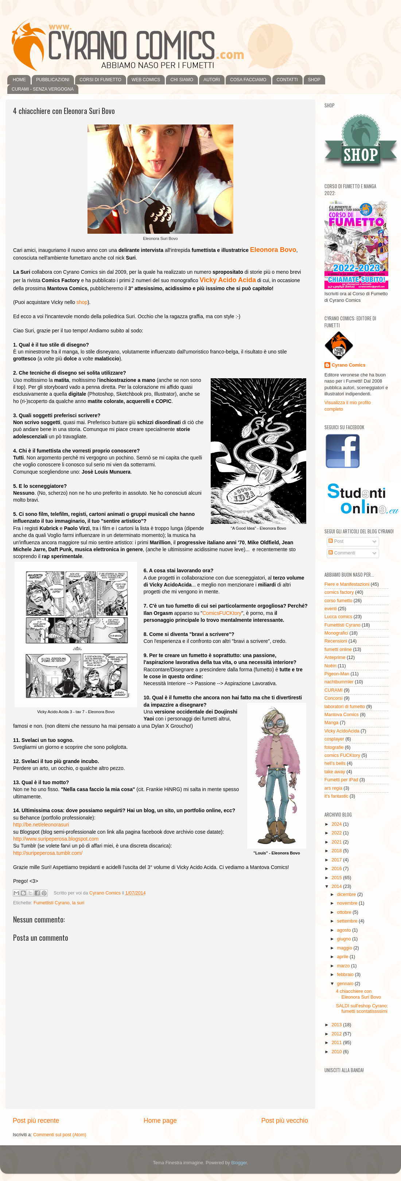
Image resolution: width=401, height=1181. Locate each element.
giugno (344, 938)
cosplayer (334, 739)
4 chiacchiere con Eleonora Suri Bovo (358, 994)
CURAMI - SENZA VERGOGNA (43, 89)
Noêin (330, 665)
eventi (330, 608)
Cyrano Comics (348, 365)
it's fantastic (336, 796)
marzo (344, 965)
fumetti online (338, 649)
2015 (337, 877)
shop (82, 302)
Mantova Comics (341, 714)
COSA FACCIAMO (248, 79)
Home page (160, 1120)
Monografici (336, 633)
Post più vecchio (284, 1120)
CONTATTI (287, 79)
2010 (337, 1051)
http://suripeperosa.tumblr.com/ (47, 853)
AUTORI (211, 79)
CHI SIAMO (181, 79)
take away (334, 771)
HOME (19, 79)
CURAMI (333, 690)
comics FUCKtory (342, 755)
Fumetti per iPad (341, 779)
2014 (337, 886)
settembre (348, 921)
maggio (345, 948)
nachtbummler (339, 681)
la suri (78, 902)
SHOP (314, 79)
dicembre (347, 894)
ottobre (345, 912)
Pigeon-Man (336, 673)
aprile (343, 956)
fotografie (334, 747)
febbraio (346, 974)
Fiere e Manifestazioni (346, 584)
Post (335, 541)
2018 (337, 850)
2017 (337, 859)
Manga (331, 722)
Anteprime (334, 657)
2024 (337, 824)
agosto (344, 930)
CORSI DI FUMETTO (100, 79)
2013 (337, 1024)
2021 (337, 842)
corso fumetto (338, 600)
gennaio (346, 983)
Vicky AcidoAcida (341, 731)
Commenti (341, 553)
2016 (337, 868)
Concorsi (333, 698)
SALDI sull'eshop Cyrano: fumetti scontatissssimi (362, 1008)
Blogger (239, 1162)
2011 (337, 1042)
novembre (348, 903)
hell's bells (335, 763)
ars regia (333, 788)
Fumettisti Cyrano (52, 902)
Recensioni (335, 641)
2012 (337, 1033)
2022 (337, 833)
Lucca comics (338, 616)
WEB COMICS (146, 79)
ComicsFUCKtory (221, 613)
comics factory (339, 592)
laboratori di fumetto (344, 706)
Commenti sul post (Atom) (59, 1134)
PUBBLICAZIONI (52, 79)
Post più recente (36, 1120)
